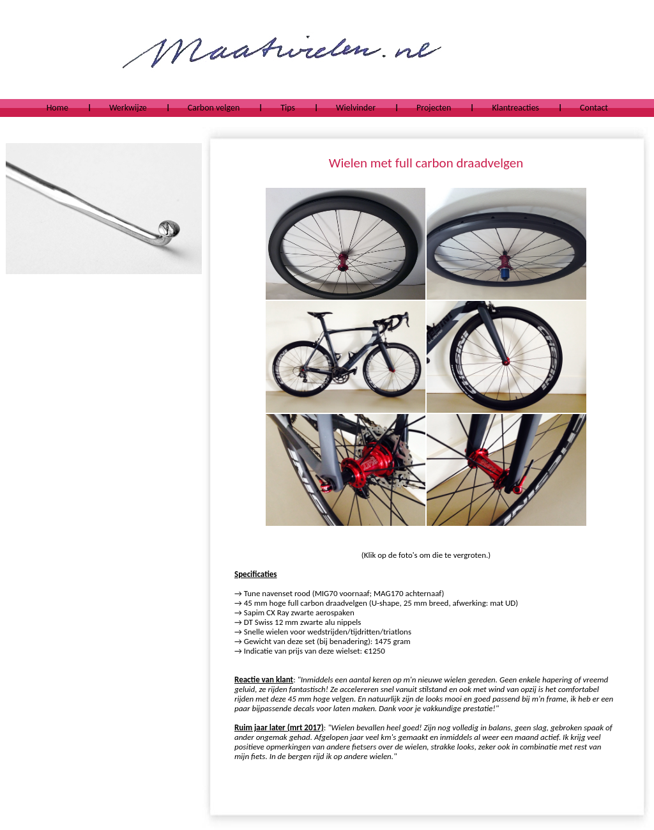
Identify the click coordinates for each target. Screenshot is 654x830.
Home (57, 107)
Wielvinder (356, 107)
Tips (287, 107)
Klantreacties (515, 107)
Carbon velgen (214, 107)
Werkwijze (128, 107)
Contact (594, 107)
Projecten (433, 107)
